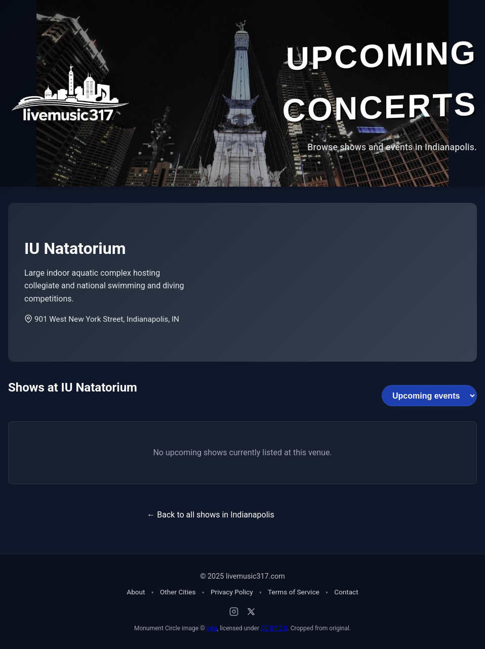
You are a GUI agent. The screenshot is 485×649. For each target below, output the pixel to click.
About (136, 592)
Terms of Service (293, 592)
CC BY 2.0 (274, 628)
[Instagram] (233, 611)
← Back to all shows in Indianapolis (210, 515)
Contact (346, 592)
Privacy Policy (232, 592)
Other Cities (178, 592)
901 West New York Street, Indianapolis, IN (101, 319)
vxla (212, 628)
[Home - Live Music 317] (69, 93)
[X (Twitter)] (251, 611)
